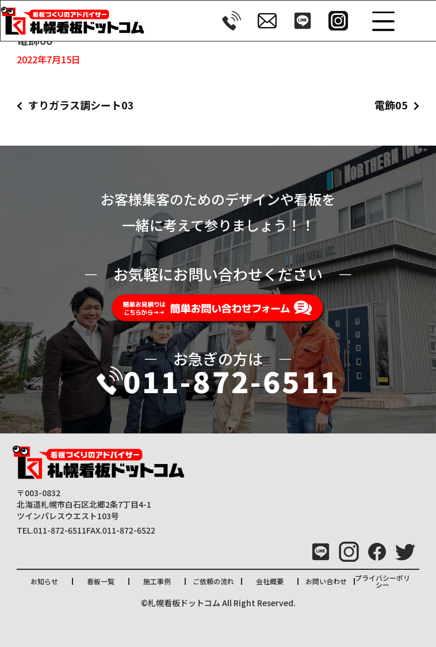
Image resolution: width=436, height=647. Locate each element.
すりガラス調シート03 (81, 104)
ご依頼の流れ (213, 581)
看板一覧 (100, 581)
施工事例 (157, 581)
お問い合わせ (326, 581)
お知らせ (44, 581)
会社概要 (270, 581)
